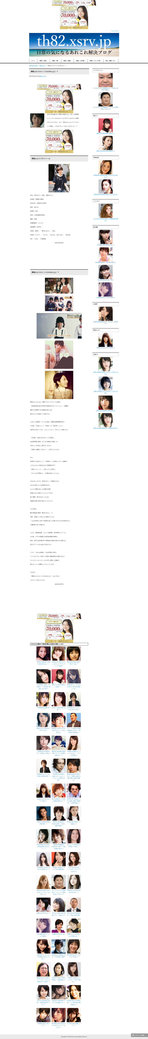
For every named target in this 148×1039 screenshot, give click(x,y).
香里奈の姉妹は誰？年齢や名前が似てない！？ (43, 663)
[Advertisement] (59, 255)
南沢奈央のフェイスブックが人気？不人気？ (74, 708)
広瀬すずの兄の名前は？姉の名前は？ (105, 403)
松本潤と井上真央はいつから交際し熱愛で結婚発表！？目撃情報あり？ (74, 801)
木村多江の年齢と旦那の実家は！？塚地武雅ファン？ (58, 979)
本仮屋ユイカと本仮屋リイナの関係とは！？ (74, 935)
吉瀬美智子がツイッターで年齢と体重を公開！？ (43, 775)
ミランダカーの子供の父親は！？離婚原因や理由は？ (105, 212)
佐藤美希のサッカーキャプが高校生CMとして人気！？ (43, 957)
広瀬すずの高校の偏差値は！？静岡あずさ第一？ (105, 421)
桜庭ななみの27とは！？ (43, 913)
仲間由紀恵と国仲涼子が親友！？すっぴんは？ (106, 187)
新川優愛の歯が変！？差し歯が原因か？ (105, 255)
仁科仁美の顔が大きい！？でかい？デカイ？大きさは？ (74, 869)
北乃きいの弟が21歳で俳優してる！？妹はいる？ (58, 914)
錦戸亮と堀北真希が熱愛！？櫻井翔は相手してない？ (43, 1002)
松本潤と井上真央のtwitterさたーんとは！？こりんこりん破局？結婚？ (58, 777)
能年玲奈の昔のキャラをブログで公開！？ (74, 956)
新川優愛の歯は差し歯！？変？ (106, 273)
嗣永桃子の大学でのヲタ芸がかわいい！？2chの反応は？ (58, 730)
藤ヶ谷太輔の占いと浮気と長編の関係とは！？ (58, 800)
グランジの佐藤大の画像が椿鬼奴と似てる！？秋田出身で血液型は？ (74, 730)
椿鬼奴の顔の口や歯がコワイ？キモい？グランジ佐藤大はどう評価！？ (43, 979)
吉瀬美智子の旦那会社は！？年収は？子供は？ (43, 752)
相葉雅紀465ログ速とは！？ (43, 1024)
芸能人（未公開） (80, 60)
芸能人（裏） (55, 60)
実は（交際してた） (111, 60)
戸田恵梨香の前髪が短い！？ (43, 708)
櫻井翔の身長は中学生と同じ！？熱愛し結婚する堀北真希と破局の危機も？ (74, 777)
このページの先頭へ (140, 1035)
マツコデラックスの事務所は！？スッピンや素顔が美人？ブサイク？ (58, 892)
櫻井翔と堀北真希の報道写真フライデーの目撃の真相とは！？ (58, 753)
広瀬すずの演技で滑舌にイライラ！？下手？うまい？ (105, 365)
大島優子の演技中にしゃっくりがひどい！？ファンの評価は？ (74, 753)
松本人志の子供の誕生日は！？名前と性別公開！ (74, 914)
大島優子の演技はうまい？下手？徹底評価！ (58, 868)
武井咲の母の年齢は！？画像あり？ (74, 823)
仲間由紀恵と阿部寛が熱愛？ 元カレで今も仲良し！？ (106, 169)
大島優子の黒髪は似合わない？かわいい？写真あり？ (105, 315)
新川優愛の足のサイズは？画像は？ (43, 935)
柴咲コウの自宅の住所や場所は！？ (106, 144)
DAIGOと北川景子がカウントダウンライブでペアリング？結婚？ (59, 664)
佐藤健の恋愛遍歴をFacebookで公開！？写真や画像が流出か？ (59, 846)
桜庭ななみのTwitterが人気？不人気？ (43, 729)
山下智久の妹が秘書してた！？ (74, 1024)
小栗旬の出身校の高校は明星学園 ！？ (43, 823)
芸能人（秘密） (67, 60)
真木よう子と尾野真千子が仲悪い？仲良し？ (74, 845)
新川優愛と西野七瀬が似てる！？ (105, 237)
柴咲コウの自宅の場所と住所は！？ (58, 685)
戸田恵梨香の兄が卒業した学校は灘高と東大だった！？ (43, 846)
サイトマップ (115, 30)
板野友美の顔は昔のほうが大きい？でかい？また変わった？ (43, 892)
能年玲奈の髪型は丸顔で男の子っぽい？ (74, 663)
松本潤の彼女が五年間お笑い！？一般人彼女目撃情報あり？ (74, 1002)
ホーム (33, 60)
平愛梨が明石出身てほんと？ (58, 935)
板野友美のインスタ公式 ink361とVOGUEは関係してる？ (74, 686)
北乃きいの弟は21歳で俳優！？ (58, 708)
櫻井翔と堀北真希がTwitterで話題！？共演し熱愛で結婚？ (58, 824)
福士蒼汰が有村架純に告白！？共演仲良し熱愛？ (58, 956)
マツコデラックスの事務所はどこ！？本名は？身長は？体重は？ (105, 81)
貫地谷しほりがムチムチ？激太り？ (43, 800)
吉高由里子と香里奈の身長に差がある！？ (74, 891)
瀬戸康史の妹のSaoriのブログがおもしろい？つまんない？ (59, 1025)
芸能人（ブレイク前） (95, 60)
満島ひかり (42, 76)
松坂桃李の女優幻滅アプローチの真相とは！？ (58, 1001)
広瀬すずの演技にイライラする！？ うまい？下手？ (106, 385)
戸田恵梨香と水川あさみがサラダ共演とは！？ (43, 868)
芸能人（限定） (43, 60)
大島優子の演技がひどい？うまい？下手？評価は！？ (74, 979)
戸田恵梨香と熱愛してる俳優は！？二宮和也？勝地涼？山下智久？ (43, 686)
